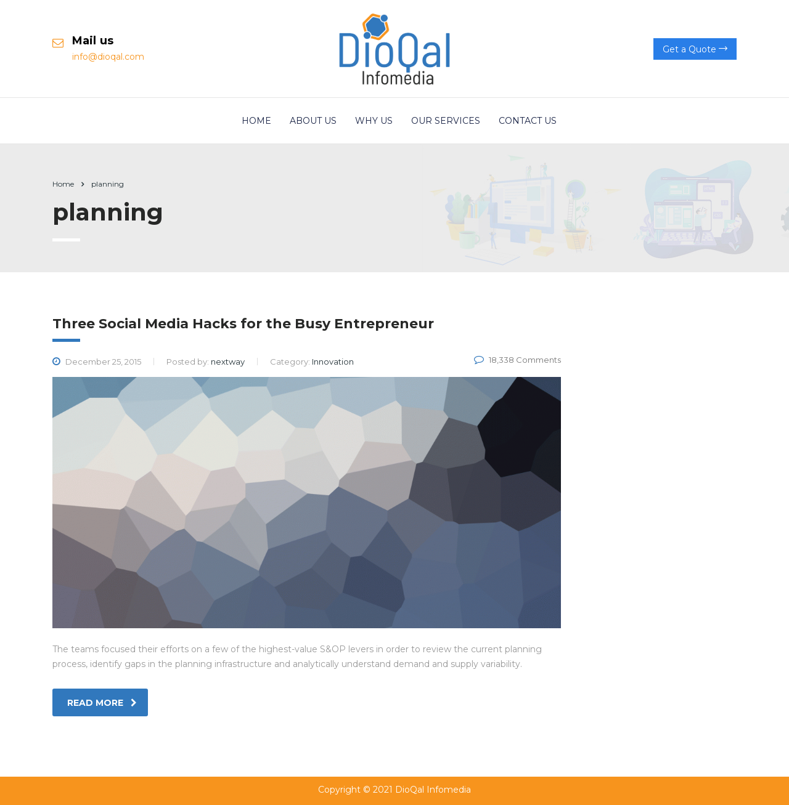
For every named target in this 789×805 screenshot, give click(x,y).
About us (313, 120)
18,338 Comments (517, 360)
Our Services (445, 120)
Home (256, 120)
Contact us (528, 120)
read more (102, 702)
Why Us (374, 120)
